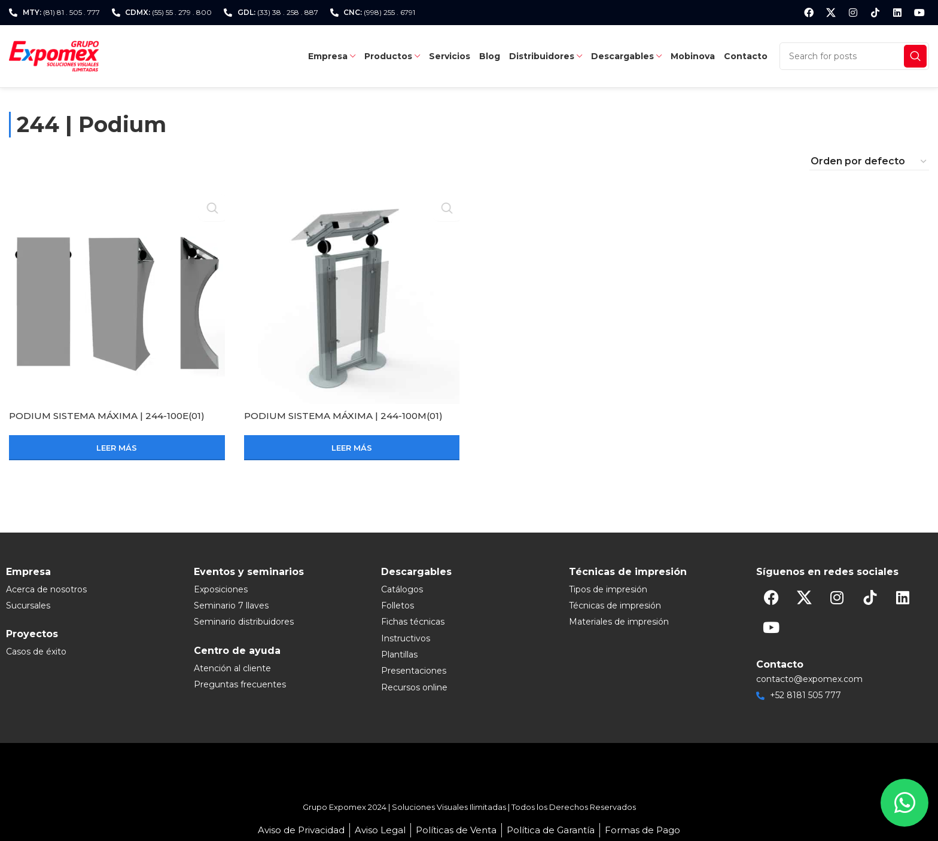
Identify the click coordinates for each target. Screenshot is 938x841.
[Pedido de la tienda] (869, 161)
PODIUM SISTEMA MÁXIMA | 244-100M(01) (348, 415)
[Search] (854, 56)
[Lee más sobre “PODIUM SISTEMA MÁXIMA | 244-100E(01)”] (117, 447)
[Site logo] (54, 55)
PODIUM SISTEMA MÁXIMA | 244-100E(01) (112, 415)
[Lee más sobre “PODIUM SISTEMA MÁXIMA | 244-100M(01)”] (352, 447)
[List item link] (94, 589)
